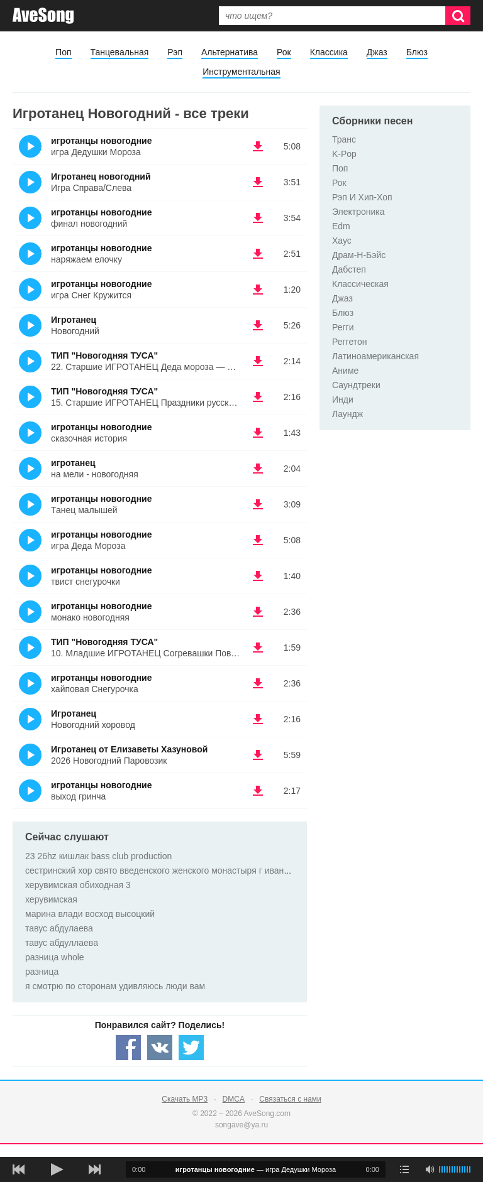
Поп (63, 52)
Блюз (417, 52)
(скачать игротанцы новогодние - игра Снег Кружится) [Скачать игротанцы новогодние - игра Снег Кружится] (258, 289)
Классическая (360, 284)
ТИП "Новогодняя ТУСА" (104, 355)
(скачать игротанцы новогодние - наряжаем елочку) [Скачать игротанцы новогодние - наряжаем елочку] (258, 253)
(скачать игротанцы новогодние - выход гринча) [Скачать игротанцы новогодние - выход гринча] (258, 790)
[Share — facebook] (128, 1047)
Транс (344, 139)
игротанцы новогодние (101, 141)
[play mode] (404, 1169)
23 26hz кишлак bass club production (98, 856)
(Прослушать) (30, 146)
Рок (284, 52)
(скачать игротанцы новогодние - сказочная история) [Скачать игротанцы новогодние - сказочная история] (258, 432)
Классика (329, 52)
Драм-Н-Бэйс (359, 255)
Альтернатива (229, 52)
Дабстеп (349, 269)
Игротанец (73, 320)
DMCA (234, 1099)
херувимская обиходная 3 (78, 885)
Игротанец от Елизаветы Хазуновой (129, 749)
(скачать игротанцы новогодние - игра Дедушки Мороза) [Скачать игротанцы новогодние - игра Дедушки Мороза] (258, 146)
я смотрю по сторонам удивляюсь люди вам (115, 986)
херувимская (51, 899)
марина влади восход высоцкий (90, 914)
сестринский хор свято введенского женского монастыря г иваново (161, 870)
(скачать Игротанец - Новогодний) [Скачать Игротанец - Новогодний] (258, 325)
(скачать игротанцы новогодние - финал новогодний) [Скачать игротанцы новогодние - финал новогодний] (258, 218)
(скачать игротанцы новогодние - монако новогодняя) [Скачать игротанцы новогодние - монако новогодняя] (258, 611)
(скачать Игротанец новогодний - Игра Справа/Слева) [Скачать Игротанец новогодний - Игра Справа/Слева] (258, 182)
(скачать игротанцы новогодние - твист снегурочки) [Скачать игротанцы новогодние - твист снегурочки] (258, 576)
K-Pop (344, 154)
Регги (343, 327)
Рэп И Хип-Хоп (362, 197)
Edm (341, 226)
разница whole (54, 957)
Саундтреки (356, 385)
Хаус (342, 241)
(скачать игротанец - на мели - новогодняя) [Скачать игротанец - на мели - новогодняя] (258, 468)
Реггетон (349, 342)
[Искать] (457, 15)
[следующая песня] (94, 1169)
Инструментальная (241, 72)
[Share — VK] (159, 1047)
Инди (342, 399)
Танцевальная (120, 52)
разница (41, 972)
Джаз (377, 52)
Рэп (174, 52)
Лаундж (347, 414)
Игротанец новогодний (101, 176)
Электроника (358, 212)
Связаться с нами (290, 1099)
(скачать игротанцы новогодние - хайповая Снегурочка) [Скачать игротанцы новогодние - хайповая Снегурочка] (258, 683)
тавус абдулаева (59, 928)
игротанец (73, 463)
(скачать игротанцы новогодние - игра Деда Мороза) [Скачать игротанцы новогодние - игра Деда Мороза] (258, 540)
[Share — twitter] (191, 1047)
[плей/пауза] (56, 1169)
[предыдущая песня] (19, 1169)
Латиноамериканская (375, 356)
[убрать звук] (429, 1169)
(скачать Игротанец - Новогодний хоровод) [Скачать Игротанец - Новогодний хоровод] (258, 719)
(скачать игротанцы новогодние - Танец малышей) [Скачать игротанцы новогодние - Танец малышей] (258, 504)
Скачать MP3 (185, 1099)
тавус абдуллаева (61, 943)
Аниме (345, 371)
